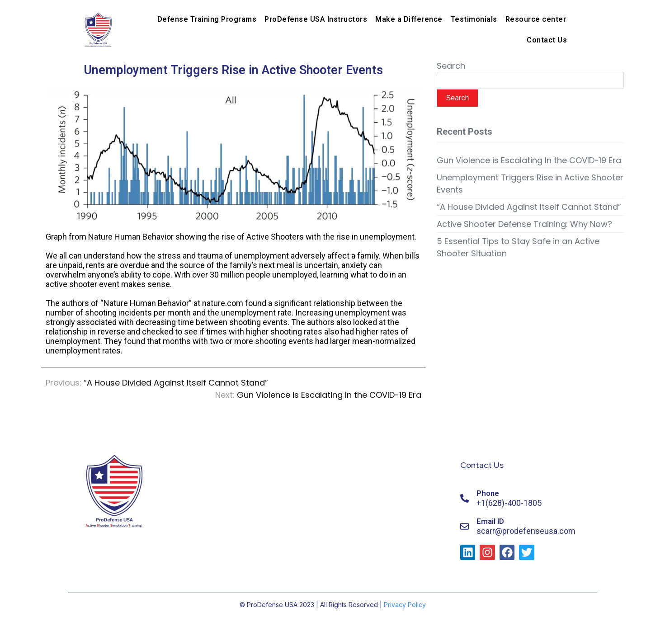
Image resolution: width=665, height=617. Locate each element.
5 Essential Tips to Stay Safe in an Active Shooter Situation (518, 247)
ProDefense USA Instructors (315, 19)
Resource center (535, 19)
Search (451, 65)
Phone (487, 493)
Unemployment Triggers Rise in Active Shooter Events (530, 183)
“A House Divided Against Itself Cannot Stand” (529, 206)
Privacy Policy (405, 605)
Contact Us (547, 40)
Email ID (490, 521)
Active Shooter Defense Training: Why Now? (524, 224)
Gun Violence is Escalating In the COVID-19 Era (529, 160)
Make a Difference (409, 19)
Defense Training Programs (207, 19)
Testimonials (474, 19)
